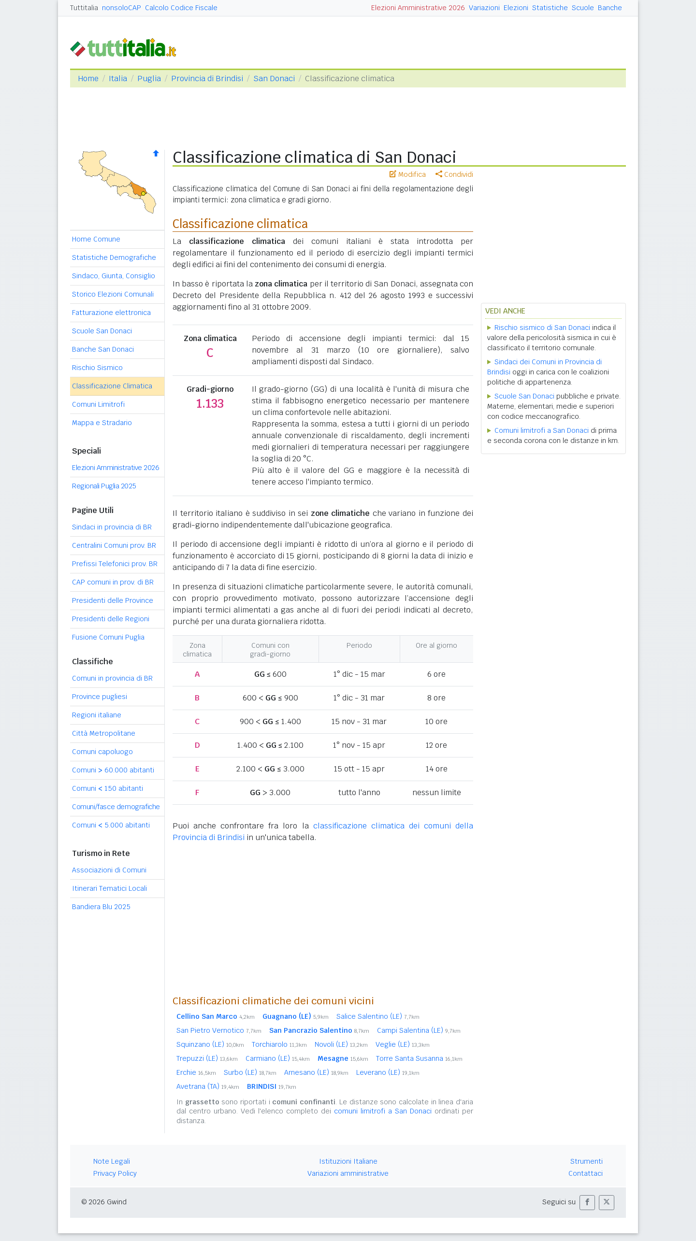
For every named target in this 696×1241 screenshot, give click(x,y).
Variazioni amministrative (348, 1173)
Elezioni (516, 7)
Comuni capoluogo (102, 751)
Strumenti (586, 1161)
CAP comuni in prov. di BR (113, 582)
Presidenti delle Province (112, 600)
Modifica (408, 174)
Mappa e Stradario (102, 422)
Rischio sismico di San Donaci (542, 327)
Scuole (583, 7)
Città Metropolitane (103, 733)
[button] (587, 1202)
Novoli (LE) (341, 1044)
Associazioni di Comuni (109, 870)
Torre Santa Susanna (419, 1058)
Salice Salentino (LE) (378, 1016)
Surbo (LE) (250, 1072)
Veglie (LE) (403, 1044)
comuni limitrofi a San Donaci (383, 1111)
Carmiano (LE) (278, 1058)
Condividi (454, 174)
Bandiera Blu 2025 (101, 906)
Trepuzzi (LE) (207, 1058)
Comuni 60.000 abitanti (113, 770)
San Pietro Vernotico (218, 1030)
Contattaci (585, 1173)
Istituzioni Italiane (348, 1161)
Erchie (196, 1072)
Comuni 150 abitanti (107, 788)
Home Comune (96, 239)
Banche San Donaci (103, 349)
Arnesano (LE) (316, 1072)
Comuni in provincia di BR (112, 678)
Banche (610, 7)
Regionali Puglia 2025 (104, 486)
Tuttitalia (84, 7)
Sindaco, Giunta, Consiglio (113, 275)
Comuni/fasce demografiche (116, 806)
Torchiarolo (279, 1044)
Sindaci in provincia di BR (112, 527)
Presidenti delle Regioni (110, 618)
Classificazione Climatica (112, 386)
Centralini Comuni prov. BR (114, 545)
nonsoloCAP (121, 7)
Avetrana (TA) (207, 1086)
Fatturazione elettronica (111, 312)
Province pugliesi (99, 696)
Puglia (149, 78)
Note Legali (111, 1161)
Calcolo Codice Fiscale (181, 7)
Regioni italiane (96, 715)
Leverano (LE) (388, 1072)
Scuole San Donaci (102, 331)
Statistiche (550, 7)
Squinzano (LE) (210, 1044)
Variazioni (484, 7)
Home (88, 78)
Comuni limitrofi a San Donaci (541, 430)
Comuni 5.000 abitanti (111, 825)
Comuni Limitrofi (98, 404)
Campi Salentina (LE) (419, 1030)
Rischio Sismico (97, 367)
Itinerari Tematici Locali (109, 888)
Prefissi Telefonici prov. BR (115, 563)
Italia (118, 78)
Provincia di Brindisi (207, 78)
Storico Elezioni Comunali (113, 294)
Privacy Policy (115, 1173)
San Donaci (274, 78)
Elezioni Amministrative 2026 (418, 7)
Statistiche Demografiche (114, 257)
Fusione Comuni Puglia (108, 637)
